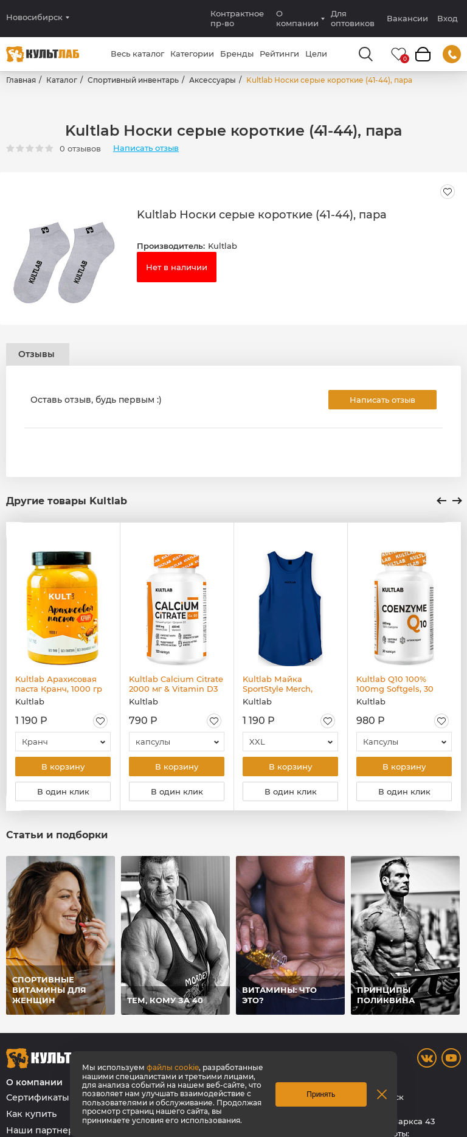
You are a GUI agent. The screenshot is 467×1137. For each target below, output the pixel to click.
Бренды (237, 53)
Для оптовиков (353, 18)
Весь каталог (137, 53)
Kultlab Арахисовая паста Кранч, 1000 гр (58, 684)
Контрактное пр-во (237, 18)
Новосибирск (34, 17)
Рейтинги (279, 53)
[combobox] (63, 741)
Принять (320, 1094)
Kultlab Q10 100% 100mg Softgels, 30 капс (395, 684)
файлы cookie (173, 1067)
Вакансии (407, 18)
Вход (447, 18)
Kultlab (222, 246)
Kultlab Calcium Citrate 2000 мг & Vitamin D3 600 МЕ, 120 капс (176, 684)
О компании (297, 18)
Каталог (61, 80)
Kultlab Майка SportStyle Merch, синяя (278, 684)
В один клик (63, 791)
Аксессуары (212, 80)
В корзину (63, 766)
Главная (21, 80)
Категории (192, 53)
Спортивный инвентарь (133, 80)
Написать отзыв (146, 148)
